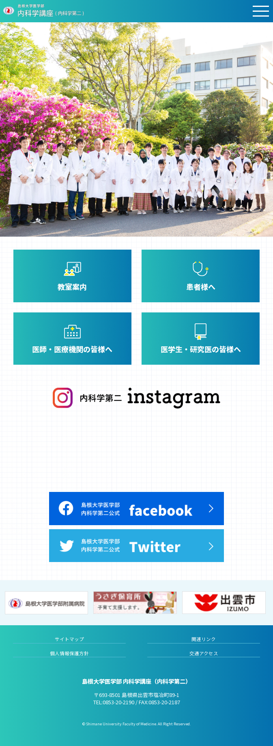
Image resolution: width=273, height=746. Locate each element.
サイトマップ (69, 639)
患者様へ (200, 286)
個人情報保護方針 (69, 653)
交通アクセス (203, 653)
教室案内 (72, 286)
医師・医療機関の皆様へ (72, 349)
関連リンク (203, 639)
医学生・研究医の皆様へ (201, 349)
